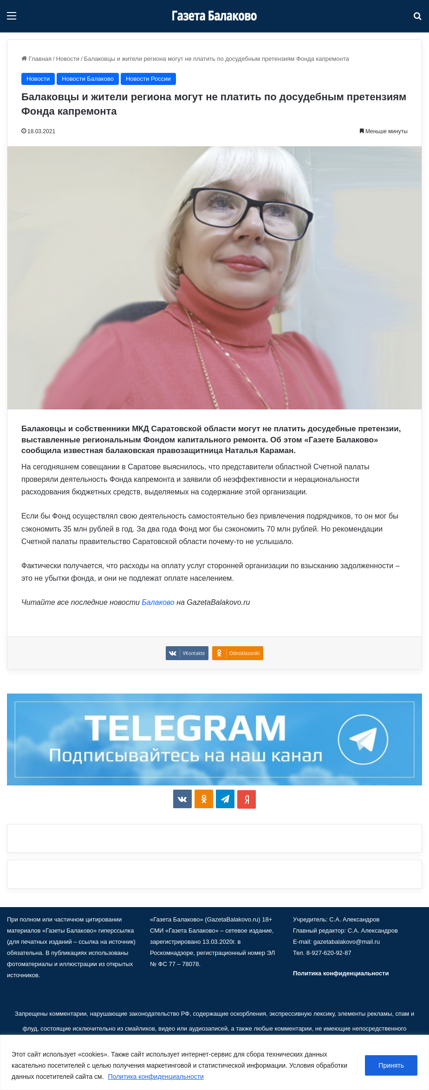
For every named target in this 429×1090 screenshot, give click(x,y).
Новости (67, 58)
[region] (214, 1062)
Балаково (158, 602)
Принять (391, 1065)
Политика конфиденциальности (156, 1076)
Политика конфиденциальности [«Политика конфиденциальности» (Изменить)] (341, 973)
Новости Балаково (88, 78)
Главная (36, 58)
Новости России (148, 78)
